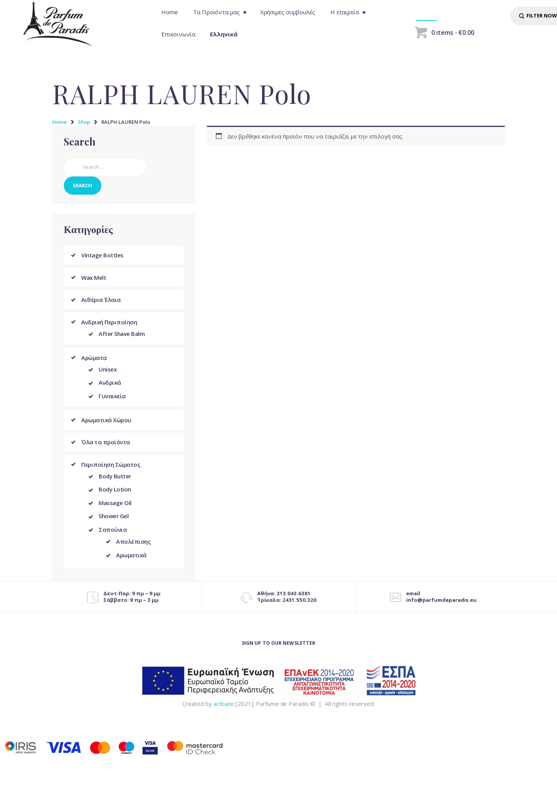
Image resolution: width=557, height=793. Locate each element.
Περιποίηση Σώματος (110, 468)
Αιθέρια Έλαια (101, 300)
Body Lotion (115, 494)
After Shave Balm (122, 335)
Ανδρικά (110, 385)
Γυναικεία (112, 399)
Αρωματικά (131, 562)
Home (59, 121)
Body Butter (115, 480)
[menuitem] (224, 34)
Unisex (107, 371)
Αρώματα (94, 359)
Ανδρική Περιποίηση (109, 322)
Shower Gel (113, 522)
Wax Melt (93, 277)
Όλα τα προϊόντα (105, 445)
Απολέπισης (133, 548)
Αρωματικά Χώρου (106, 423)
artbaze (224, 710)
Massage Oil (115, 508)
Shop (84, 121)
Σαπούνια (112, 536)
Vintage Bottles (102, 255)
